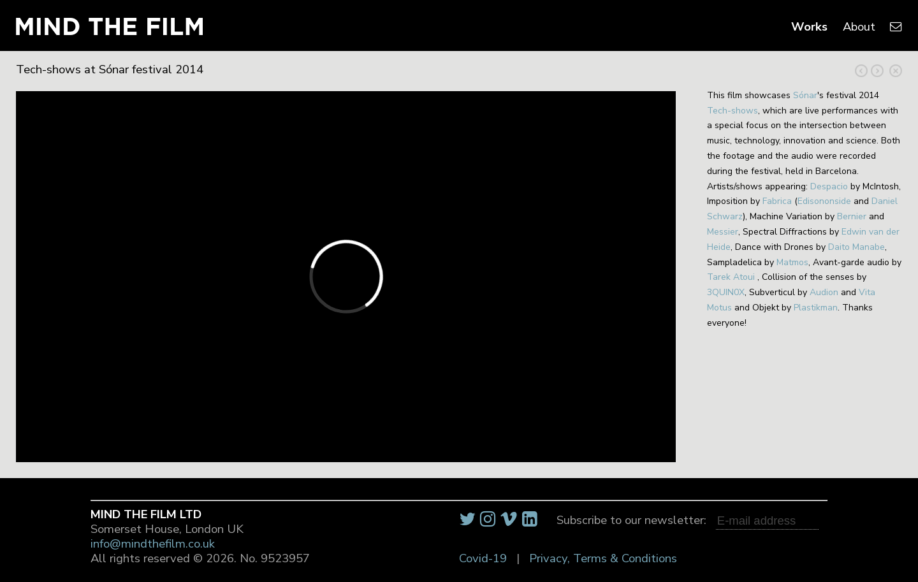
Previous (877, 70)
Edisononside (824, 201)
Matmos (792, 262)
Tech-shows (732, 111)
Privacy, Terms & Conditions (603, 558)
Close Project (895, 70)
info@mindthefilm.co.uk (153, 543)
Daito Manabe (856, 247)
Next (861, 70)
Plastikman (816, 308)
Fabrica (777, 201)
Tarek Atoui (731, 277)
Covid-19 (483, 558)
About (859, 26)
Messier (722, 232)
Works (809, 26)
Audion (824, 292)
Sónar (805, 95)
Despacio (829, 186)
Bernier (851, 216)
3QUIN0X (726, 292)
